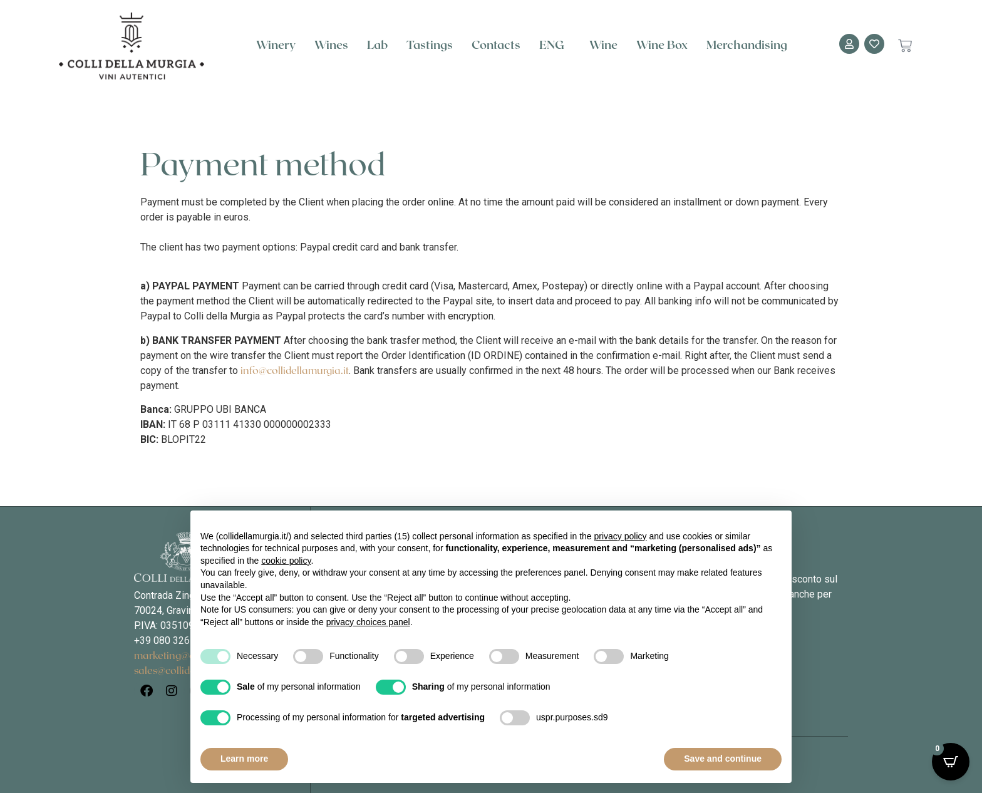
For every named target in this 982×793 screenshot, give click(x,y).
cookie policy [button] (286, 561)
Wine (603, 45)
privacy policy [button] (620, 536)
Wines (331, 45)
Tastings (429, 45)
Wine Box (662, 45)
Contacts (496, 45)
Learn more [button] (244, 759)
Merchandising (746, 45)
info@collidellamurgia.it (294, 371)
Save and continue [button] (723, 759)
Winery (276, 45)
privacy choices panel (368, 622)
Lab (377, 45)
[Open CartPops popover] (950, 761)
